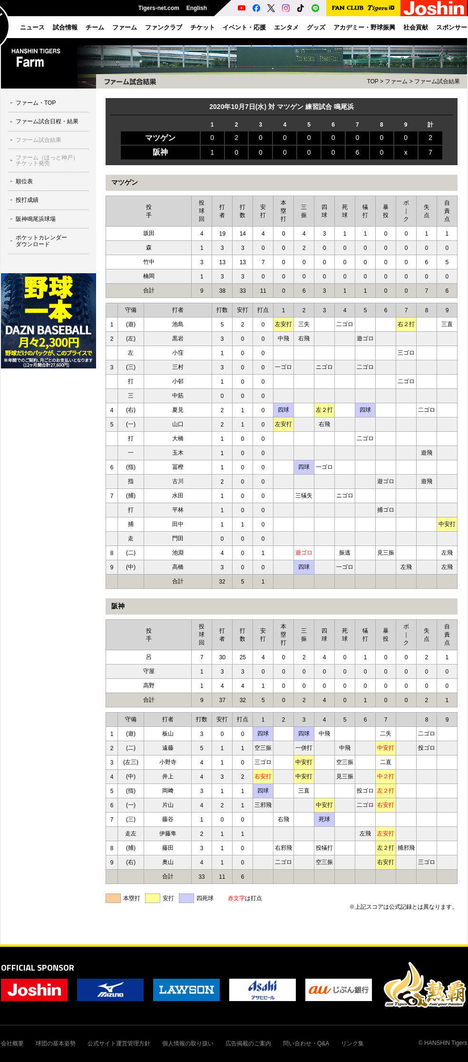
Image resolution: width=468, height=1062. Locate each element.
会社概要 (12, 1043)
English (196, 8)
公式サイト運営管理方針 (119, 1043)
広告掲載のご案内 (248, 1043)
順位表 (24, 181)
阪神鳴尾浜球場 (36, 219)
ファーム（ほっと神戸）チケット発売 (47, 160)
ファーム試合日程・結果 (47, 121)
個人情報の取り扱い (188, 1043)
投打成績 (27, 200)
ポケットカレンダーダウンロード (41, 241)
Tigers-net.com (158, 8)
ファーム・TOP (36, 102)
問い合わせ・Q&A (306, 1043)
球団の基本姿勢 (56, 1043)
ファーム (396, 81)
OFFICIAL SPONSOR (37, 967)
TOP (372, 81)
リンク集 (352, 1043)
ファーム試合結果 (38, 140)
